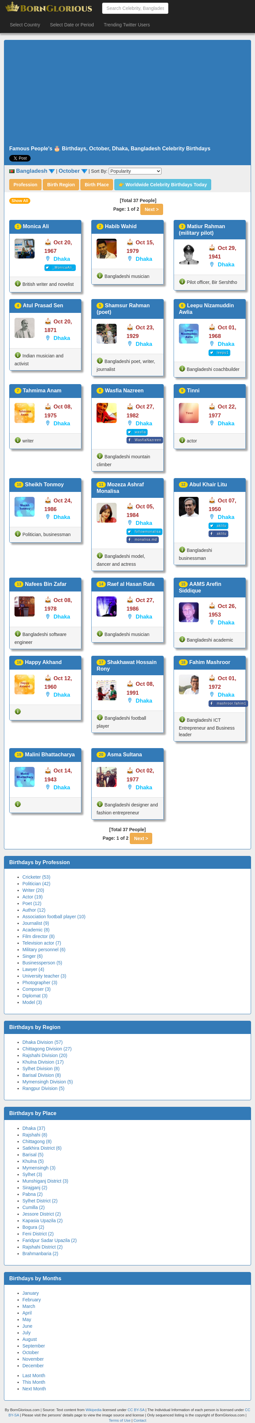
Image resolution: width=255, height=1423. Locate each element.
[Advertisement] (127, 93)
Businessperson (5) (42, 962)
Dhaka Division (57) (42, 1042)
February (31, 1299)
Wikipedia (94, 1410)
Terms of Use (120, 1420)
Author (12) (33, 910)
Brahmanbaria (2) (40, 1253)
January (30, 1293)
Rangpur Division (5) (43, 1088)
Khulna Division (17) (43, 1062)
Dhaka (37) (33, 1128)
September (33, 1345)
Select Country (25, 24)
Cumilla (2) (33, 1207)
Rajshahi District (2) (42, 1247)
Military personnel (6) (44, 949)
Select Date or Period (72, 24)
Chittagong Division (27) (46, 1048)
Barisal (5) (32, 1154)
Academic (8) (35, 929)
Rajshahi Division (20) (44, 1055)
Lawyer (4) (33, 969)
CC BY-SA (135, 1410)
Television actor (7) (41, 943)
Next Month (34, 1388)
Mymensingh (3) (38, 1167)
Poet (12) (32, 903)
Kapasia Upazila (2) (42, 1220)
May (26, 1319)
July (26, 1332)
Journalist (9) (35, 923)
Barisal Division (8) (41, 1075)
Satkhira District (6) (42, 1148)
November (33, 1359)
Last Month (33, 1375)
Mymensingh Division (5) (47, 1081)
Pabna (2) (32, 1194)
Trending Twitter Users (127, 24)
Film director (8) (38, 936)
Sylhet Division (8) (41, 1068)
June (27, 1326)
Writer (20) (33, 890)
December (33, 1365)
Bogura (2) (33, 1227)
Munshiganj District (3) (45, 1181)
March (28, 1306)
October (30, 1352)
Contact (139, 1420)
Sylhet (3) (32, 1174)
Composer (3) (36, 989)
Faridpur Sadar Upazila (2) (49, 1240)
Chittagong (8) (37, 1141)
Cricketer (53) (36, 877)
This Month (33, 1382)
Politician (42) (36, 883)
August (29, 1339)
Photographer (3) (39, 982)
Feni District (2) (38, 1233)
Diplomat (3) (34, 995)
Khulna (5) (33, 1161)
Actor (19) (32, 896)
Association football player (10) (53, 916)
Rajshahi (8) (34, 1134)
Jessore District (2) (41, 1214)
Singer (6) (32, 956)
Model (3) (32, 1002)
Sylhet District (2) (40, 1200)
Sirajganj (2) (34, 1187)
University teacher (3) (44, 976)
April (27, 1313)
